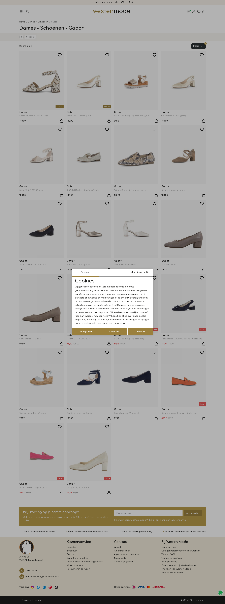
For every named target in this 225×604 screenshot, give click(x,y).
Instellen (140, 332)
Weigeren (114, 332)
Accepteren (86, 332)
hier (119, 316)
